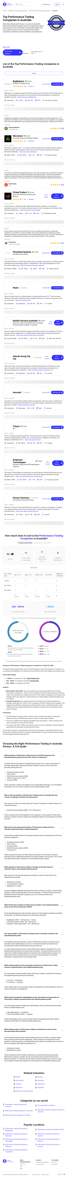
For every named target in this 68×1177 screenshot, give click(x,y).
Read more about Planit (23, 300)
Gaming (18, 1084)
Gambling (41, 1080)
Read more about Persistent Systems (32, 265)
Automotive (41, 1084)
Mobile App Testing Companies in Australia (19, 1111)
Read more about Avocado (26, 405)
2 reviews (32, 141)
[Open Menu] (63, 4)
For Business (47, 4)
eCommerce (19, 1080)
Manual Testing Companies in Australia (17, 1115)
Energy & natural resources (24, 1091)
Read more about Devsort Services (27, 511)
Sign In (57, 4)
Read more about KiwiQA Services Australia (30, 335)
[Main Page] (8, 4)
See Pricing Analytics (13, 52)
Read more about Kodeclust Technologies (29, 476)
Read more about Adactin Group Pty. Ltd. (40, 370)
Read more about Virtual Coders (30, 210)
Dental (18, 1077)
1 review (31, 86)
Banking (40, 1077)
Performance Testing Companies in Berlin (51, 1129)
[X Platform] (62, 1174)
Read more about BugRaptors (27, 97)
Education (19, 1087)
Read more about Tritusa (33, 440)
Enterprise (41, 1087)
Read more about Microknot (28, 152)
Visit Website (57, 84)
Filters (34, 73)
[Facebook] (64, 1174)
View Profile (46, 84)
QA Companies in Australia (46, 1105)
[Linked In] (59, 1174)
